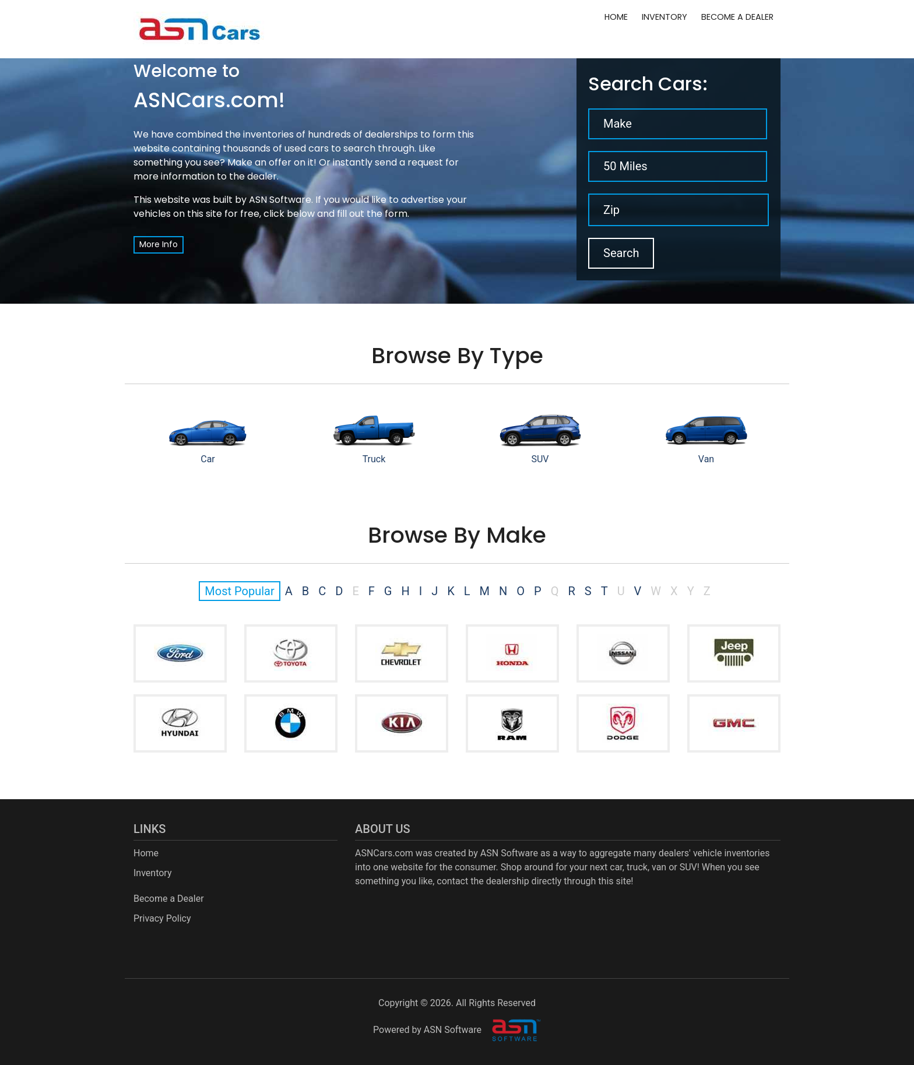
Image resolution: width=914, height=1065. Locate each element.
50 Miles (625, 166)
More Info (158, 244)
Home (616, 17)
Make (617, 124)
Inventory (664, 17)
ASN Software (280, 199)
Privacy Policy (162, 918)
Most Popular (239, 591)
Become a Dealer (737, 17)
